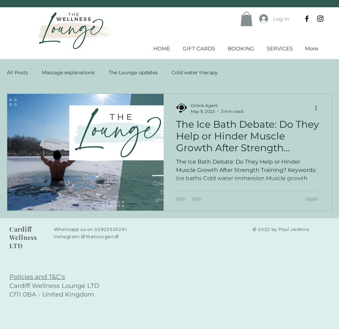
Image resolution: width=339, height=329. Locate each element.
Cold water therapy (195, 72)
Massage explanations (68, 72)
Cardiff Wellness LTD (23, 237)
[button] (246, 19)
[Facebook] (307, 18)
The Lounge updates (133, 72)
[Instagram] (320, 18)
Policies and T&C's (37, 277)
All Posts (17, 72)
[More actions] (318, 108)
